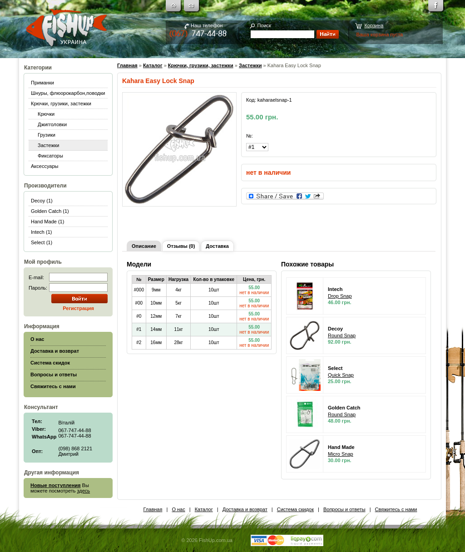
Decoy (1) (42, 200)
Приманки (42, 82)
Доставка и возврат (245, 509)
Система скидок (295, 509)
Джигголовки (52, 124)
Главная (127, 65)
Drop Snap (340, 296)
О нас (178, 509)
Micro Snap (340, 454)
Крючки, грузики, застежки (61, 103)
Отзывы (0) (181, 246)
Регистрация (78, 308)
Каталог (153, 65)
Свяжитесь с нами (396, 509)
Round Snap (342, 335)
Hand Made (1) (47, 221)
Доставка (217, 246)
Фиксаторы (50, 155)
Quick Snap (341, 375)
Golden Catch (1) (50, 211)
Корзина (373, 25)
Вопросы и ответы (344, 509)
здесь (83, 490)
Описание (144, 246)
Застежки (48, 145)
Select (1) (41, 242)
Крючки (46, 114)
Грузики (46, 135)
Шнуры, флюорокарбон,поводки (68, 93)
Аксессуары (44, 166)
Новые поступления (55, 485)
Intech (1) (41, 232)
